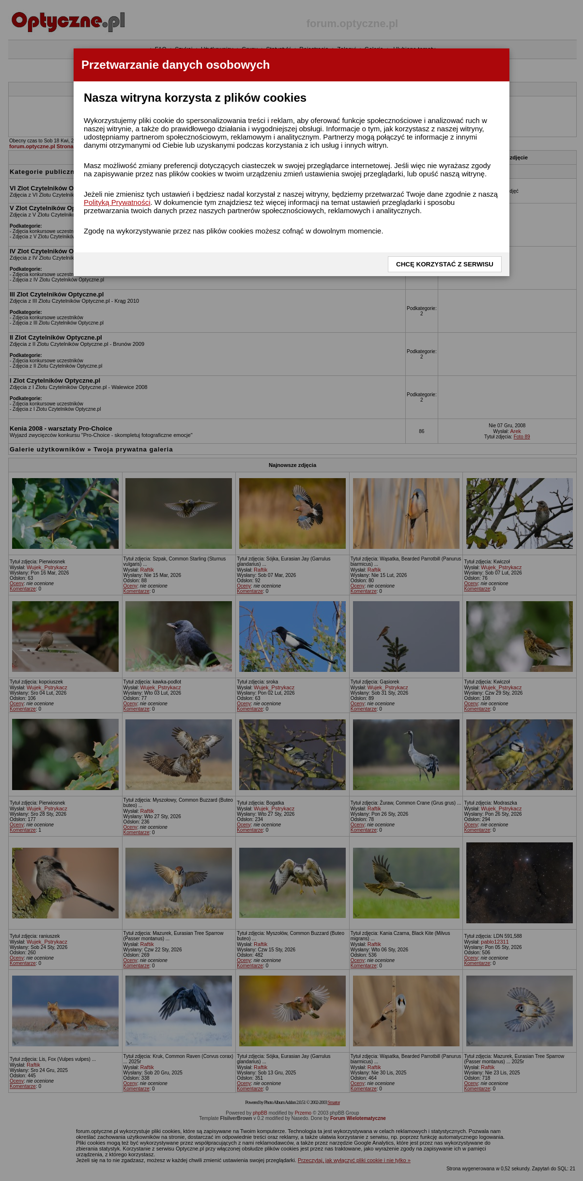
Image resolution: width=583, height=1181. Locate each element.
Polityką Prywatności (117, 202)
